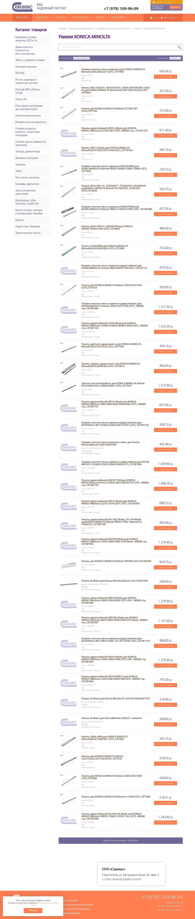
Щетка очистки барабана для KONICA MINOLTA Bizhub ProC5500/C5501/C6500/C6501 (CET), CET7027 (112, 384)
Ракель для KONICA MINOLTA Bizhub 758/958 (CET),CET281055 (116, 561)
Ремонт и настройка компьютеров (75, 905)
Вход (155, 18)
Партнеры (80, 17)
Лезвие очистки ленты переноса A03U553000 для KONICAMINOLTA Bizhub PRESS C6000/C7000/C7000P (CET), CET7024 (114, 169)
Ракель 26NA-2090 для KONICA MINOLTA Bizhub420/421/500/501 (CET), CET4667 (104, 738)
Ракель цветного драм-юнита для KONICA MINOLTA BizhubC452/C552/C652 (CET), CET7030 (111, 345)
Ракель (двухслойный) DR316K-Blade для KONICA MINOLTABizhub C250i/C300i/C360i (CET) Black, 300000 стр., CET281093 (114, 541)
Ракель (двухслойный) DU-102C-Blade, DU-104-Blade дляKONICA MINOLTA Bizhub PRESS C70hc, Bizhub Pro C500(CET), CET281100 (111, 522)
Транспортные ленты (27, 233)
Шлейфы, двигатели (27, 184)
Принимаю (33, 910)
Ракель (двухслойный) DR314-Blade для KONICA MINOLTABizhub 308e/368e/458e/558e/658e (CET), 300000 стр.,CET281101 (113, 404)
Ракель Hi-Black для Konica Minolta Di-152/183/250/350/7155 (115, 698)
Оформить (175, 7)
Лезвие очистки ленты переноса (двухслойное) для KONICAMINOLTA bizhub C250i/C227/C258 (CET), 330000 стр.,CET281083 (112, 306)
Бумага (19, 220)
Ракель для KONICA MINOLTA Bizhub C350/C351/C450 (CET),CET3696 (111, 777)
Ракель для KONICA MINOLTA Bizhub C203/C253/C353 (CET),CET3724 (111, 286)
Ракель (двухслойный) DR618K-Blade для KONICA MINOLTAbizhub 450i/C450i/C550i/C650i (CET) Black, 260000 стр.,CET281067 (114, 620)
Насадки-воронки (26, 67)
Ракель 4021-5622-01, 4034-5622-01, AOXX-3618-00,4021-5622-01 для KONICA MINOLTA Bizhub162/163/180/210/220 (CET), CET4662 (115, 90)
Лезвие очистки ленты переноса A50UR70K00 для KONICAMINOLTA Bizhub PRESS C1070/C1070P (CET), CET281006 (116, 208)
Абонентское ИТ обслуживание (74, 909)
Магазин (22, 17)
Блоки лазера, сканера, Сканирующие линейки (29, 212)
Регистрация (169, 18)
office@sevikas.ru (174, 906)
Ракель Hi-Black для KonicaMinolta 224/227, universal (111, 718)
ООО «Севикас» (176, 910)
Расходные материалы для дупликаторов (28, 108)
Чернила (20, 164)
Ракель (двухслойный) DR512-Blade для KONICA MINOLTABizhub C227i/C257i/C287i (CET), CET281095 (110, 502)
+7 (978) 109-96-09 (121, 9)
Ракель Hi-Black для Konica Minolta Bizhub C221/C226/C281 (114, 580)
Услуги (61, 17)
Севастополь (110, 875)
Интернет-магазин (67, 901)
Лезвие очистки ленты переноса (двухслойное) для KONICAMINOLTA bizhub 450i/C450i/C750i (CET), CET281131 (114, 267)
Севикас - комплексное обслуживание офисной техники (22, 6)
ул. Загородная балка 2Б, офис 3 (139, 875)
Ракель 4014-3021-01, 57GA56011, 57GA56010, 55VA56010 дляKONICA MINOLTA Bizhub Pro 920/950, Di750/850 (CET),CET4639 (113, 188)
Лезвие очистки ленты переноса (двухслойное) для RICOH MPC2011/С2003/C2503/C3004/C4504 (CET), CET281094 (115, 463)
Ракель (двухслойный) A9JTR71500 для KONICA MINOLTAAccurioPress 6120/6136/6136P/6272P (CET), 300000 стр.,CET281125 (115, 483)
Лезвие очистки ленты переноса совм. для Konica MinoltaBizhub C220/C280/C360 (110, 443)
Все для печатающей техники (81, 28)
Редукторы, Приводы (27, 226)
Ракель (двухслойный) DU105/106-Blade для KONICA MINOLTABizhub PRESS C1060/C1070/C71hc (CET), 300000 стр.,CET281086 (113, 816)
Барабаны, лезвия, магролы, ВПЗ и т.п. (114, 28)
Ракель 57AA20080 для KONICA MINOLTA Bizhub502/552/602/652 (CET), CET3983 (104, 247)
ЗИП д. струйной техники (30, 60)
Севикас (62, 28)
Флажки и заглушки (26, 158)
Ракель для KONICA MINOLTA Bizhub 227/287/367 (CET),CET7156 (109, 110)
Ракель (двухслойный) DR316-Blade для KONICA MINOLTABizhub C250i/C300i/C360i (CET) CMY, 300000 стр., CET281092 (114, 659)
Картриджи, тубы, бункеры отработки (27, 202)
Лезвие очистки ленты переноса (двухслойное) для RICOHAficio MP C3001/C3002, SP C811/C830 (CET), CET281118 (115, 639)
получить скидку (165, 77)
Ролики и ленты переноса (30, 122)
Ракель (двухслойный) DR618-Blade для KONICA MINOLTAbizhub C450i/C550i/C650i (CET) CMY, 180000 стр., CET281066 (114, 600)
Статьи (99, 17)
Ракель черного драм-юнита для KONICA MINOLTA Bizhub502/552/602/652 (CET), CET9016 (110, 365)
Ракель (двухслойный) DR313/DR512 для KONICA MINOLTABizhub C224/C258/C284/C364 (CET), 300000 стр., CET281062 (113, 679)
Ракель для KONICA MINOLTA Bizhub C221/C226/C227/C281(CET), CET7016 (102, 757)
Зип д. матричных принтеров (25, 192)
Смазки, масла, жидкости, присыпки (30, 144)
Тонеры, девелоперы (27, 151)
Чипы (18, 171)
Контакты (118, 17)
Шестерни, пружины (27, 177)
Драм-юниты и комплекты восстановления (25, 50)
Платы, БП (21, 99)
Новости (42, 17)
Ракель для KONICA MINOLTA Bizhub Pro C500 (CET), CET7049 (115, 796)
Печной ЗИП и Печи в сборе (27, 91)
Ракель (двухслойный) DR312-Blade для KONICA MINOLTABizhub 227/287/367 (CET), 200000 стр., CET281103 (114, 129)
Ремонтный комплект (28, 115)
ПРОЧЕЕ (20, 73)
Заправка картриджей (69, 913)
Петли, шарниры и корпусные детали (26, 82)
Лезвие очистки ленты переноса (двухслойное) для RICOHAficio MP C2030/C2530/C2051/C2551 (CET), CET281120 (115, 424)
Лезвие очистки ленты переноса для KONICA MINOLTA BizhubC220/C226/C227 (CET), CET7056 (113, 70)
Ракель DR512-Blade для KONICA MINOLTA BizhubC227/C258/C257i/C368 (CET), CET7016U (107, 149)
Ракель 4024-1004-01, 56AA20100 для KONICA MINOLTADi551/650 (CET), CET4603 (107, 227)
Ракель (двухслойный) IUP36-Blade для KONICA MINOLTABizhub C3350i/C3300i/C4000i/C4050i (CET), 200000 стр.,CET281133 (114, 326)
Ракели (138, 28)
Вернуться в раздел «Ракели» (120, 840)
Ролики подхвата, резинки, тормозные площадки (27, 132)
